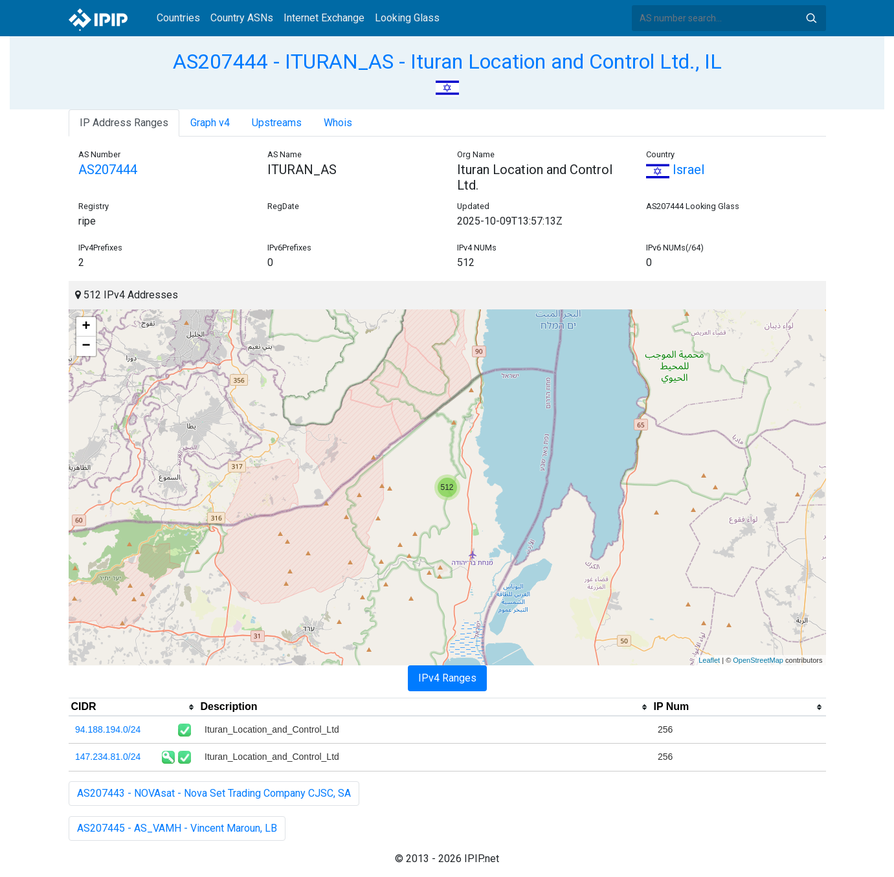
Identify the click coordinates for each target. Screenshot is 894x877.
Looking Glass (407, 18)
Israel (675, 169)
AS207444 (107, 169)
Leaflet (709, 660)
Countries (178, 18)
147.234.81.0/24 (107, 756)
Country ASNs (241, 18)
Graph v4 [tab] (210, 123)
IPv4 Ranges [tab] (447, 678)
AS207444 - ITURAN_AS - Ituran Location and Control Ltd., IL (447, 61)
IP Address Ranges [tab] (124, 123)
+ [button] (86, 327)
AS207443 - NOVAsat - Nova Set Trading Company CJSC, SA (214, 793)
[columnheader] (133, 707)
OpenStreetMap (758, 660)
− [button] (86, 346)
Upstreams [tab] (277, 123)
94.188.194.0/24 (107, 729)
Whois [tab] (338, 123)
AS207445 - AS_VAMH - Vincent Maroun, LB (177, 828)
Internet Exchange (324, 18)
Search (811, 18)
